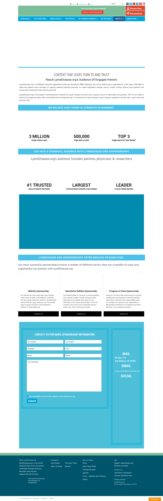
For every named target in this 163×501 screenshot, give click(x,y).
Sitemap (51, 498)
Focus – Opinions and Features (94, 476)
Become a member (121, 466)
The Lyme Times (71, 463)
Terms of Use (44, 498)
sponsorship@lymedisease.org (127, 371)
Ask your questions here (123, 475)
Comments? (118, 473)
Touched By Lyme (89, 469)
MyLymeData (134, 13)
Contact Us (38, 314)
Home (73, 4)
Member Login (83, 4)
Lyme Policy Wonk (89, 466)
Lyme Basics (55, 463)
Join (91, 4)
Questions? (127, 473)
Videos (85, 479)
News (85, 463)
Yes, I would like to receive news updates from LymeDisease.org (52, 396)
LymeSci (85, 473)
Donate (67, 466)
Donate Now (134, 8)
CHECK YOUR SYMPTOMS (92, 12)
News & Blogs (56, 466)
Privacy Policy (36, 498)
